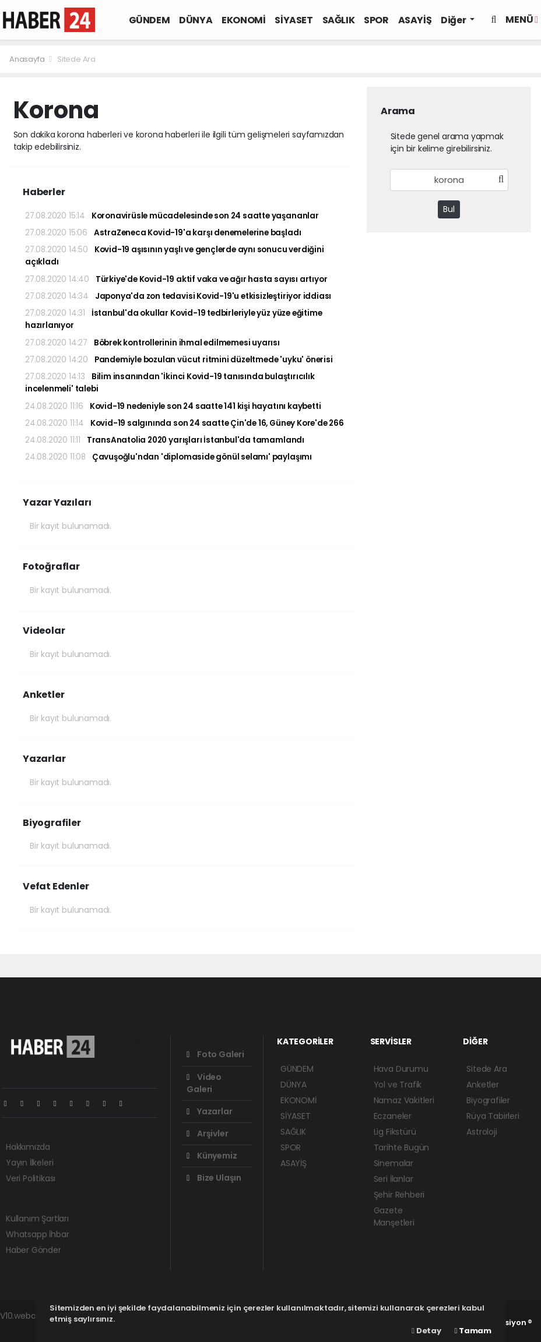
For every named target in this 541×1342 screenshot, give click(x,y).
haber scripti (25, 1328)
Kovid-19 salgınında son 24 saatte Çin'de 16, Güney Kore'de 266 (184, 423)
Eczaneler (393, 1116)
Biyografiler (488, 1100)
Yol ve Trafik (398, 1084)
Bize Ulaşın (214, 1178)
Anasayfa (27, 59)
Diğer (454, 20)
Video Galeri (204, 1083)
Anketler (482, 1084)
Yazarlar (209, 1111)
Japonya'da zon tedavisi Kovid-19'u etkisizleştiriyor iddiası (178, 296)
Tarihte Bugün (402, 1147)
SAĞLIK (338, 20)
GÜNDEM (149, 20)
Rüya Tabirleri (492, 1116)
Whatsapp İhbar (37, 1234)
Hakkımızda (28, 1147)
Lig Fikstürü (395, 1132)
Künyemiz (212, 1155)
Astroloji (481, 1132)
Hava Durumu (401, 1069)
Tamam (473, 1330)
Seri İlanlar (393, 1179)
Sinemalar (393, 1163)
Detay (426, 1330)
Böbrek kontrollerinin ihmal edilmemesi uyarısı (152, 342)
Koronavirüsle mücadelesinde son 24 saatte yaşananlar (172, 215)
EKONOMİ (243, 20)
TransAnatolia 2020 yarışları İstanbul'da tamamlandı (164, 440)
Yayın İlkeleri (29, 1162)
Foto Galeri (215, 1054)
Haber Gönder (33, 1250)
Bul (449, 209)
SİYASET (293, 20)
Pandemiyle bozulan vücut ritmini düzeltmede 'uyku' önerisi (179, 359)
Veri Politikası (30, 1178)
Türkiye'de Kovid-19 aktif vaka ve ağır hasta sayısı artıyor (176, 279)
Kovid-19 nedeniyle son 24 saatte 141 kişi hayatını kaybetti (173, 406)
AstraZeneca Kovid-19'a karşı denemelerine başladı (163, 232)
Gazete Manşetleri (394, 1216)
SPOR (376, 20)
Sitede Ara (76, 59)
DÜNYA (195, 20)
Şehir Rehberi (399, 1194)
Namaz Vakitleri (404, 1100)
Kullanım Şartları (37, 1218)
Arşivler (207, 1133)
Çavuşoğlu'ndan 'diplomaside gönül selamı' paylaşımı (168, 456)
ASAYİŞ (415, 20)
